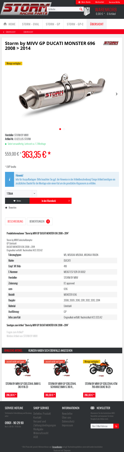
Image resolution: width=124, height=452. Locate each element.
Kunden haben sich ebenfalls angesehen (50, 350)
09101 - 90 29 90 (14, 422)
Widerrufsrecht (40, 433)
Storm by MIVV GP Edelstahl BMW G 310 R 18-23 (23, 385)
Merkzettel (99, 2)
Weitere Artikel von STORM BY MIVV (22, 336)
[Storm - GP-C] (75, 24)
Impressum (67, 425)
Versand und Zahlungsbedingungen (44, 423)
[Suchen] (81, 9)
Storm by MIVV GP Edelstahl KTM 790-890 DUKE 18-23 (101, 385)
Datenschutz (68, 421)
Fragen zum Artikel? (15, 332)
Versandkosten (57, 446)
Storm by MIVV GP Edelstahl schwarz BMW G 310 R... (62, 385)
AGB (35, 437)
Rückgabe (38, 429)
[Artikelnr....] (65, 9)
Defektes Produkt (42, 413)
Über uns (66, 417)
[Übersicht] (97, 24)
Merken (17, 200)
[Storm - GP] (53, 24)
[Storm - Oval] (30, 24)
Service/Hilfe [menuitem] (114, 2)
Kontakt (37, 417)
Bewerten (10, 207)
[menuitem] (84, 2)
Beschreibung (15, 221)
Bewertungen (40, 221)
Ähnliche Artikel (13, 350)
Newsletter (67, 413)
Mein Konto (84, 2)
